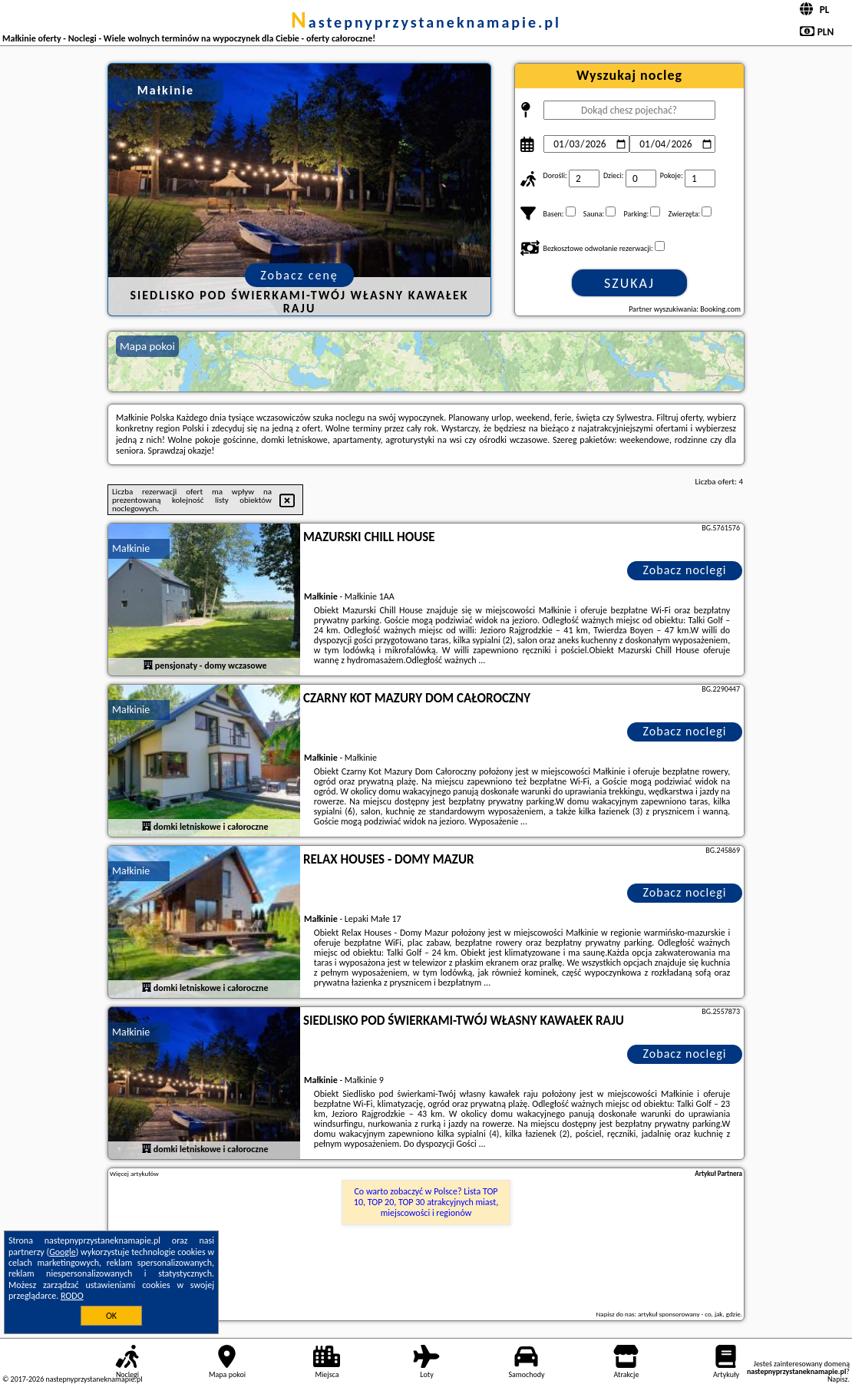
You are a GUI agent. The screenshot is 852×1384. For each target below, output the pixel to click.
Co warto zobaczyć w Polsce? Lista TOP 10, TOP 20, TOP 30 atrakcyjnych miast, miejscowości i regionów (426, 1202)
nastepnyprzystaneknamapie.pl (426, 22)
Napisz (837, 1379)
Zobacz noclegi (685, 570)
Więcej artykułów (134, 1174)
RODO (72, 1295)
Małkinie (131, 548)
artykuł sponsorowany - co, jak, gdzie (689, 1314)
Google (62, 1252)
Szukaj (629, 283)
